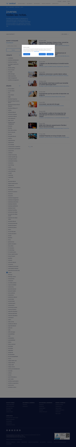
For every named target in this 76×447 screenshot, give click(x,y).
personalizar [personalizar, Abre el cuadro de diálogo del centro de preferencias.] (26, 54)
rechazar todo (42, 54)
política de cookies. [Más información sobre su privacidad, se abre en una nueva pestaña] (36, 51)
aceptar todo (50, 54)
